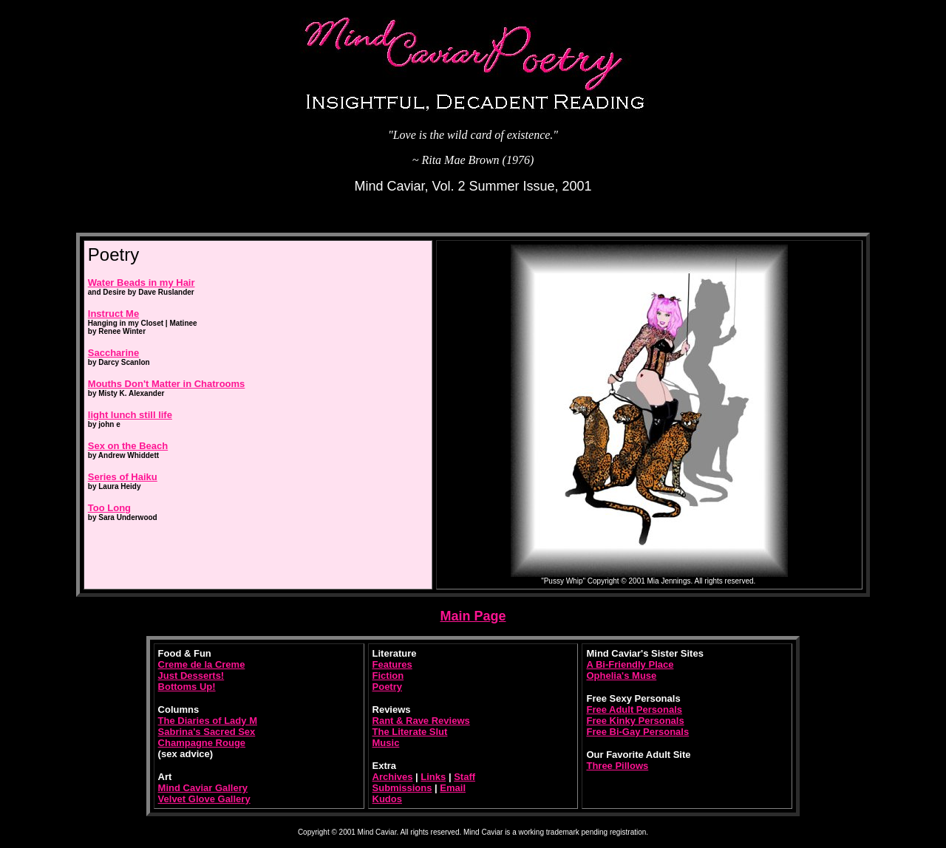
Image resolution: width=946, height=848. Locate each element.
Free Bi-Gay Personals (637, 731)
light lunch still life (130, 414)
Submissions (402, 787)
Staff (464, 776)
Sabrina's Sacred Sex (207, 731)
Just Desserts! (191, 675)
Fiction (388, 675)
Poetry (387, 686)
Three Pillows (617, 765)
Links (433, 776)
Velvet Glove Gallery (204, 798)
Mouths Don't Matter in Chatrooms (166, 383)
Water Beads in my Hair (141, 282)
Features (392, 664)
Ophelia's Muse (621, 675)
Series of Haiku (122, 476)
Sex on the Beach (128, 445)
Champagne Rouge (201, 742)
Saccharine (113, 352)
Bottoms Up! (187, 686)
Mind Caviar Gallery (203, 787)
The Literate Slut (410, 731)
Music (386, 742)
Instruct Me (113, 313)
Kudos (387, 798)
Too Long (109, 507)
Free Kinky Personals (635, 720)
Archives (392, 776)
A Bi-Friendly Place (629, 664)
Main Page (473, 616)
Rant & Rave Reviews (421, 720)
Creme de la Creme (201, 664)
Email (453, 787)
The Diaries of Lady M (207, 720)
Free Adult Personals (634, 709)
